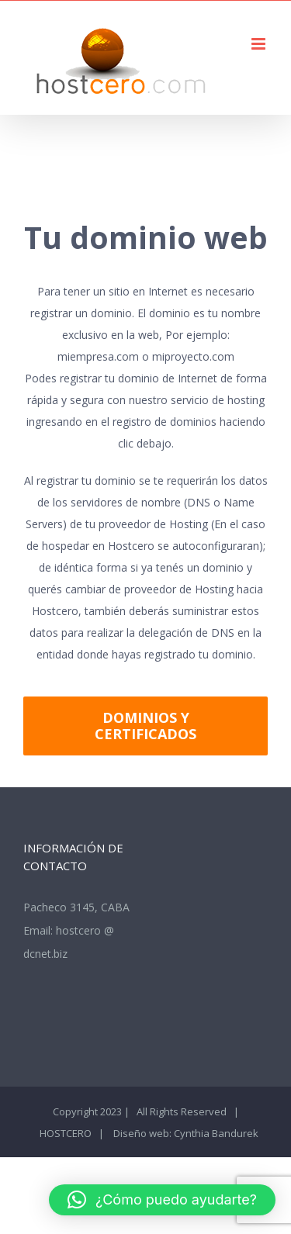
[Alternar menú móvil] (259, 44)
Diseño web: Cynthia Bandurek (184, 1133)
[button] (162, 1199)
